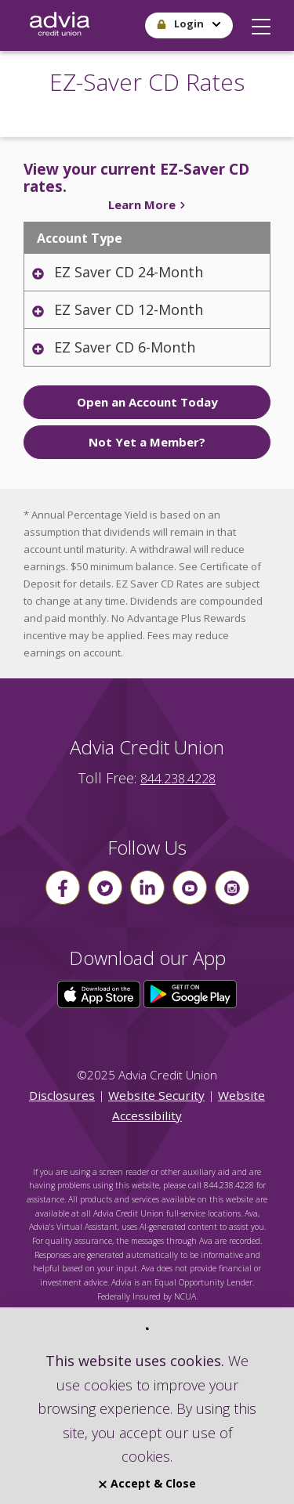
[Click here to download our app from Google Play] (190, 993)
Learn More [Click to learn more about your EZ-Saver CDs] (147, 204)
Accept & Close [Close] (147, 1483)
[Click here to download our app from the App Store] (100, 993)
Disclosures (62, 1095)
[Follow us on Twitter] (105, 887)
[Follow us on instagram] (232, 887)
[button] (261, 23)
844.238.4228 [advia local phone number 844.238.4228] (178, 778)
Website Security (156, 1095)
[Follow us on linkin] (147, 887)
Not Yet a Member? (147, 442)
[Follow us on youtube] (189, 887)
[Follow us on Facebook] (62, 887)
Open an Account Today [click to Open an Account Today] (147, 402)
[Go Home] (60, 25)
